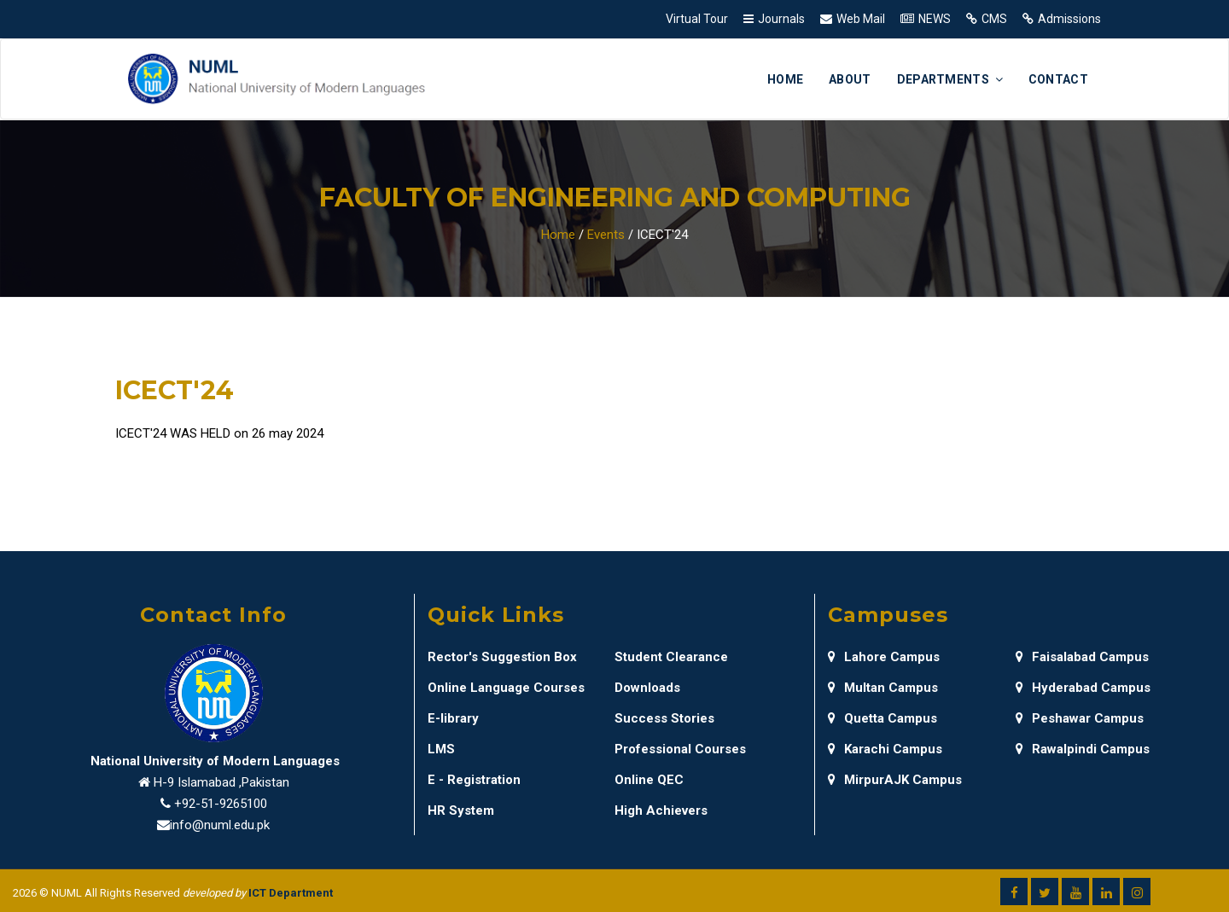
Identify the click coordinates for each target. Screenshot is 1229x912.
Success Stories (664, 718)
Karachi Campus (885, 749)
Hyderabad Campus (1083, 687)
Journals (781, 19)
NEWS (934, 19)
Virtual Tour (697, 19)
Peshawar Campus (1080, 718)
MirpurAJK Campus (895, 779)
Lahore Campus (884, 657)
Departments (950, 79)
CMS (994, 19)
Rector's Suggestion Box (502, 657)
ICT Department (290, 892)
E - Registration (474, 779)
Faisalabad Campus (1082, 657)
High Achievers (661, 810)
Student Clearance (671, 657)
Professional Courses (680, 749)
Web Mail (860, 19)
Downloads (647, 687)
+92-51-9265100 (220, 803)
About (850, 79)
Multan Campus (883, 687)
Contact (1058, 79)
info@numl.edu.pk (220, 825)
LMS (441, 749)
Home (785, 79)
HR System (461, 810)
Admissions (1069, 19)
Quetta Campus (882, 718)
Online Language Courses (506, 687)
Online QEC (649, 779)
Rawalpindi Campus (1083, 749)
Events (606, 234)
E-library (453, 718)
